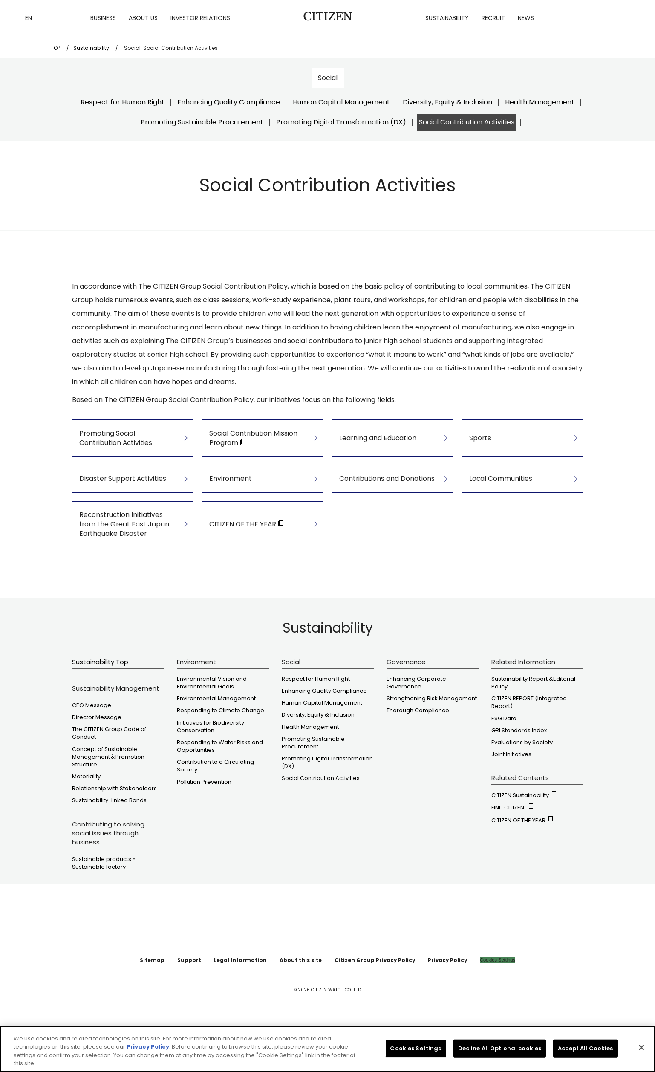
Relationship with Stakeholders (114, 833)
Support (207, 1004)
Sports (480, 445)
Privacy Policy (425, 1004)
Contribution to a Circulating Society (215, 810)
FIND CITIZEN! (512, 852)
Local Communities (500, 501)
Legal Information (250, 1004)
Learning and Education (376, 445)
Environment (230, 501)
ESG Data (503, 762)
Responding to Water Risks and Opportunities (220, 790)
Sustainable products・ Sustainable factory (104, 907)
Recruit (493, 18)
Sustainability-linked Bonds (109, 845)
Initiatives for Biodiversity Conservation (210, 770)
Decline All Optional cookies (500, 1060)
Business (103, 18)
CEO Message (91, 750)
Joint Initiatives (511, 799)
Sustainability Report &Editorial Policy (533, 727)
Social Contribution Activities (466, 122)
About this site (301, 1004)
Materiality (86, 821)
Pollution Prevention (204, 826)
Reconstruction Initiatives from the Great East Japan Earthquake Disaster (127, 561)
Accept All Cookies (585, 1060)
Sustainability (447, 18)
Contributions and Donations (384, 501)
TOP (55, 48)
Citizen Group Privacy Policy (364, 1004)
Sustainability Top (100, 706)
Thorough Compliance (418, 755)
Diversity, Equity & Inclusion (447, 102)
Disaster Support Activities (120, 501)
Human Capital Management (341, 102)
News (526, 18)
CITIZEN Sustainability (523, 839)
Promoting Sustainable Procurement (202, 122)
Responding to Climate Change (220, 755)
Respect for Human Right (122, 102)
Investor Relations (200, 18)
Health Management (539, 102)
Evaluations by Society (522, 787)
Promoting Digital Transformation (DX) (341, 122)
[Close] (641, 1059)
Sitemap (175, 1004)
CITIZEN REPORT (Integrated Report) (529, 746)
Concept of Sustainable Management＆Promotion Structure (108, 800)
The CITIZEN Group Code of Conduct (109, 777)
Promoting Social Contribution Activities (125, 445)
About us (143, 18)
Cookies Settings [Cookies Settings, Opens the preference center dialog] (415, 1060)
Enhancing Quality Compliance (228, 102)
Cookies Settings (472, 1004)
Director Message (96, 762)
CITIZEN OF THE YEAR (522, 864)
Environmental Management (216, 743)
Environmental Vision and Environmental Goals (212, 727)
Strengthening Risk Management (432, 743)
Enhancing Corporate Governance (416, 727)
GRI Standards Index (519, 774)
